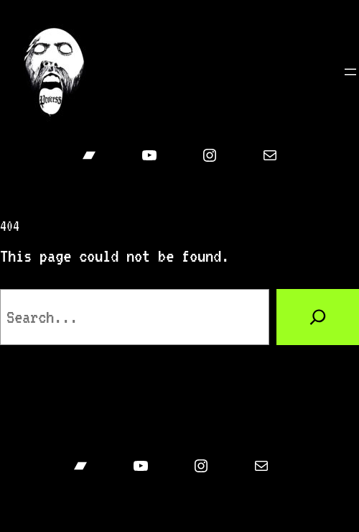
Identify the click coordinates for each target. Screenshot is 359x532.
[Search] (317, 316)
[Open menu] (350, 72)
